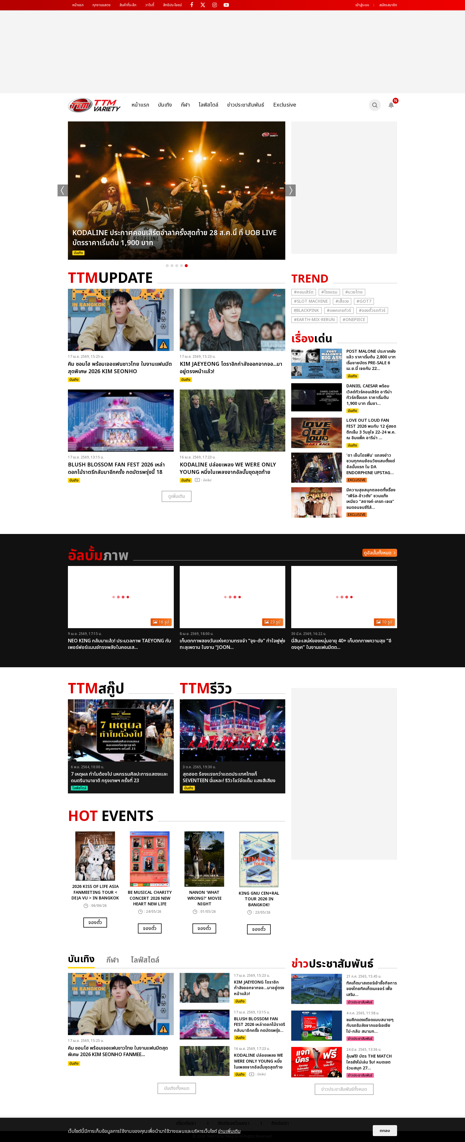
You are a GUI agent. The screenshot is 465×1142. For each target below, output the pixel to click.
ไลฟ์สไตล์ (208, 105)
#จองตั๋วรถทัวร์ (372, 310)
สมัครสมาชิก (388, 5)
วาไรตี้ (149, 5)
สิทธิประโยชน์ (172, 5)
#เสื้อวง (342, 301)
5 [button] (186, 265)
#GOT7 (363, 301)
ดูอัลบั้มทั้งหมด (377, 552)
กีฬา (185, 105)
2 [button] (172, 265)
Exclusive (284, 105)
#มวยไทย (354, 292)
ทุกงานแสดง (102, 5)
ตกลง (385, 1130)
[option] (177, 190)
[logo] (94, 105)
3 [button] (176, 265)
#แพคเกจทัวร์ (339, 310)
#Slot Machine (311, 301)
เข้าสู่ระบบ (362, 5)
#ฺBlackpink (306, 310)
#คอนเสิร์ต (303, 292)
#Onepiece (354, 320)
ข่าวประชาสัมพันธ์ (245, 105)
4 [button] (181, 265)
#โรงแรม (329, 292)
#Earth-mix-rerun (314, 320)
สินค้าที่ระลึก (128, 5)
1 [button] (167, 265)
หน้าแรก (78, 5)
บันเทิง (165, 105)
